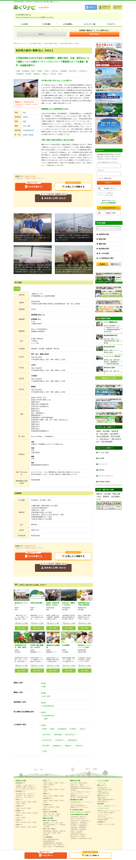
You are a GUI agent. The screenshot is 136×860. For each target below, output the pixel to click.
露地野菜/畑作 (47, 831)
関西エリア (46, 780)
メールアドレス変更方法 (105, 193)
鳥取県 (45, 789)
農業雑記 (106, 496)
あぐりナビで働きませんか (105, 817)
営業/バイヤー (74, 784)
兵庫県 (62, 783)
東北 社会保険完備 (102, 436)
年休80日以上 (59, 740)
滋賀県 (45, 783)
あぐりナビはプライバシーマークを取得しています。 (36, 17)
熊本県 (62, 800)
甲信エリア (19, 815)
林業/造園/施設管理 (48, 841)
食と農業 (107, 494)
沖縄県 (57, 807)
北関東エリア (20, 806)
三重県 (29, 827)
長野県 (23, 817)
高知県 (62, 796)
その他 (85, 807)
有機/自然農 (73, 827)
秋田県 (25, 117)
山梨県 (18, 817)
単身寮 (18, 71)
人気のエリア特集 (54, 815)
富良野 (45, 815)
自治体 (49, 846)
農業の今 (99, 494)
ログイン (41, 34)
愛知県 (23, 827)
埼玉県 (18, 813)
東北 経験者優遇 (107, 441)
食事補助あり (37, 74)
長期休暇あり (84, 822)
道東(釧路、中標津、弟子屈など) (25, 787)
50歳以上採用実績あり (76, 833)
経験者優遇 (64, 71)
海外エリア (46, 809)
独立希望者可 (74, 834)
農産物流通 (58, 843)
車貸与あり (83, 816)
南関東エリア (20, 810)
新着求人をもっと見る (109, 378)
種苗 (44, 839)
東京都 (29, 813)
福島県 (23, 803)
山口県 (45, 791)
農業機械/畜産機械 (48, 843)
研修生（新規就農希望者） (78, 805)
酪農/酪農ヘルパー (48, 822)
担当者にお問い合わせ (53, 197)
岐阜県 (34, 827)
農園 (59, 833)
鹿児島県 (51, 807)
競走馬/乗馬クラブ (52, 824)
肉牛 (56, 822)
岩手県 (23, 801)
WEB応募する (33, 185)
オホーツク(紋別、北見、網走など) (26, 789)
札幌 (44, 814)
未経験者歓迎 (19, 74)
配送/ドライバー (84, 786)
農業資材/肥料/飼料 (52, 839)
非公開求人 (40, 71)
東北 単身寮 (104, 434)
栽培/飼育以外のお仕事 (85, 838)
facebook (100, 824)
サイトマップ (102, 464)
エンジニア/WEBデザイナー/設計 (79, 792)
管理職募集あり (83, 825)
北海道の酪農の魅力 (103, 793)
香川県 (51, 796)
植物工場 (62, 831)
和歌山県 (51, 784)
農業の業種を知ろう (103, 801)
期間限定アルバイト (76, 807)
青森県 (18, 801)
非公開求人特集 (102, 787)
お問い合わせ (101, 816)
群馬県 (29, 808)
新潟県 (18, 822)
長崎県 (56, 800)
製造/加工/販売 (47, 844)
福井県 (34, 822)
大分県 (45, 802)
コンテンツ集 (101, 783)
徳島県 (45, 796)
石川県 (29, 822)
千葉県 (23, 813)
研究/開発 (73, 790)
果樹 (48, 833)
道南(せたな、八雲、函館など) (24, 797)
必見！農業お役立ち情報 (105, 789)
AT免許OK (53, 74)
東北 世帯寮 (114, 434)
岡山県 (56, 789)
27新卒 (60, 74)
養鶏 (44, 824)
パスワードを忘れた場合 (105, 195)
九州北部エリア (47, 798)
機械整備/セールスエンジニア (78, 795)
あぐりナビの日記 (110, 824)
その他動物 (46, 826)
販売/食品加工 (74, 786)
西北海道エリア (20, 791)
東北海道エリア (20, 783)
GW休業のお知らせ (24, 14)
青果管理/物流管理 (82, 797)
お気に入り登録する (73, 185)
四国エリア (46, 793)
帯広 (53, 814)
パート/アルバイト (86, 802)
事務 (81, 784)
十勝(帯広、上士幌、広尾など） (25, 785)
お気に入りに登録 (22, 623)
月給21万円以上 (73, 71)
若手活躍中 (28, 74)
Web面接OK (73, 838)
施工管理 (73, 797)
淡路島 (58, 814)
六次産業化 (83, 824)
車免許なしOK (74, 836)
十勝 (48, 814)
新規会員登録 (94, 34)
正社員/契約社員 (28, 130)
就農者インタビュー (103, 791)
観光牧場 (62, 824)
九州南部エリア (47, 804)
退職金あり (46, 74)
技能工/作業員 (82, 783)
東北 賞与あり (104, 439)
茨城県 (18, 808)
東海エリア (19, 824)
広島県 (62, 789)
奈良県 (45, 784)
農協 (44, 846)
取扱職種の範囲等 (104, 482)
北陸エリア (19, 820)
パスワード (100, 170)
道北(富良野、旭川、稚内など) (24, 795)
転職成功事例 (101, 797)
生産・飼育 (26, 126)
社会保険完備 (25, 71)
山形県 (18, 803)
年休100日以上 (83, 71)
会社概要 (101, 458)
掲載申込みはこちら (103, 810)
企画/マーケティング (76, 793)
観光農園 (45, 834)
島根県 (51, 789)
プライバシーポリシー (105, 476)
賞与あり (47, 71)
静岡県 (18, 827)
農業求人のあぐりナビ (20, 43)
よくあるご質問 (103, 452)
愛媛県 (56, 796)
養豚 (24, 121)
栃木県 (23, 808)
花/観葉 (54, 833)
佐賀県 (51, 800)
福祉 (54, 844)
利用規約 (101, 470)
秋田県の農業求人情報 (50, 43)
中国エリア (46, 787)
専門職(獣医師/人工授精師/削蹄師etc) (81, 788)
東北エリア (19, 799)
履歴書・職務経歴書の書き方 (106, 799)
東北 (24, 112)
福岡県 (45, 800)
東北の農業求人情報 (35, 43)
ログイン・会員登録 (103, 806)
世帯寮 (33, 71)
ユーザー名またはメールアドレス (107, 162)
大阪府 (56, 783)
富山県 (23, 822)
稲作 (44, 833)
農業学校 (60, 844)
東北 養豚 (106, 431)
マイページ (114, 806)
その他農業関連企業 (58, 846)
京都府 (51, 783)
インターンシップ (75, 803)
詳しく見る (21, 628)
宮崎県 (45, 807)
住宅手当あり (55, 71)
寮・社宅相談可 (85, 812)
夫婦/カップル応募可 (76, 831)
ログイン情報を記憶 (104, 178)
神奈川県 (35, 813)
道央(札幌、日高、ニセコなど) (24, 793)
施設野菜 (55, 831)
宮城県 (29, 801)
